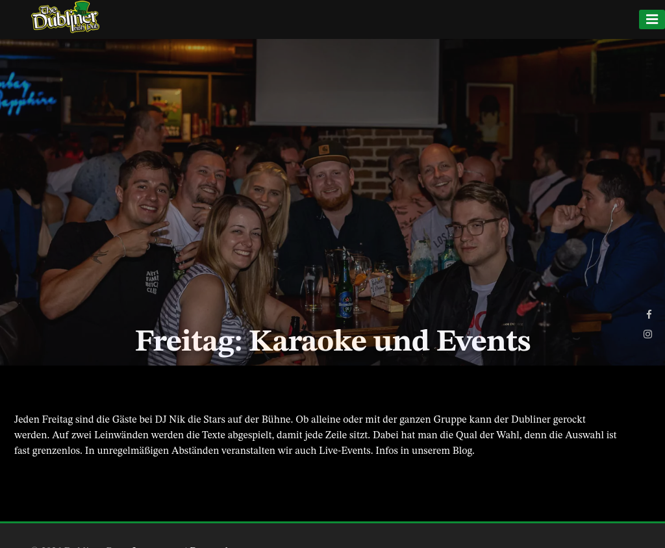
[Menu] (652, 19)
